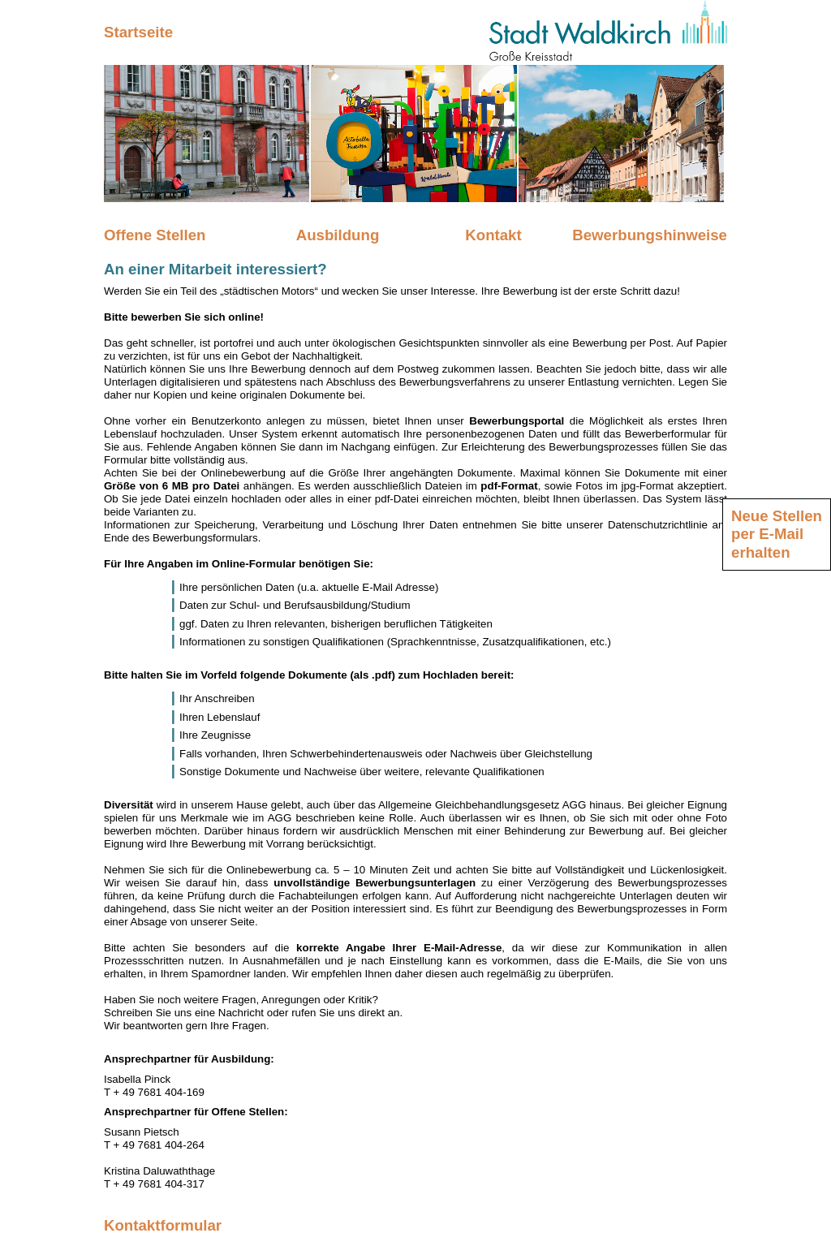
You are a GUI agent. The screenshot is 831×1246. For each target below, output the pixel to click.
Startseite (138, 32)
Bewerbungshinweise (649, 235)
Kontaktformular (163, 1225)
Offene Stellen (154, 235)
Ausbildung (338, 235)
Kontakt (493, 235)
